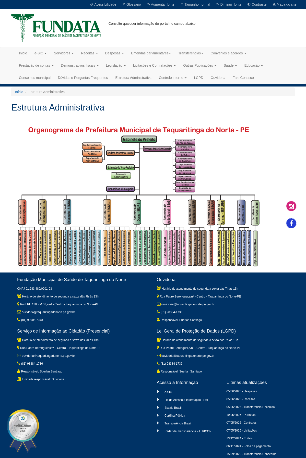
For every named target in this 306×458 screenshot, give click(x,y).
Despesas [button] (114, 53)
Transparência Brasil (178, 423)
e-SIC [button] (41, 53)
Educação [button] (253, 65)
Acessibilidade (103, 4)
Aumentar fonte (161, 4)
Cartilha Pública (175, 415)
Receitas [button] (89, 53)
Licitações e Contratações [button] (154, 65)
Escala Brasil (173, 407)
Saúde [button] (230, 65)
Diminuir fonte (228, 4)
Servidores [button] (64, 53)
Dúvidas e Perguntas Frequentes (83, 78)
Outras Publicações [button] (199, 65)
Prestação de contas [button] (36, 65)
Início (23, 53)
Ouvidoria (218, 78)
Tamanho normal (195, 4)
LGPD (198, 78)
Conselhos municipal (34, 78)
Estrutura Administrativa (133, 78)
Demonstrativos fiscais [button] (80, 65)
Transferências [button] (190, 53)
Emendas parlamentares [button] (151, 53)
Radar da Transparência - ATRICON (188, 431)
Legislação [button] (116, 65)
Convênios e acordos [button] (228, 53)
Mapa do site (284, 4)
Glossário (131, 4)
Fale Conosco (243, 78)
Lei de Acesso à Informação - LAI (186, 400)
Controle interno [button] (173, 78)
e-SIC (168, 392)
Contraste (257, 4)
